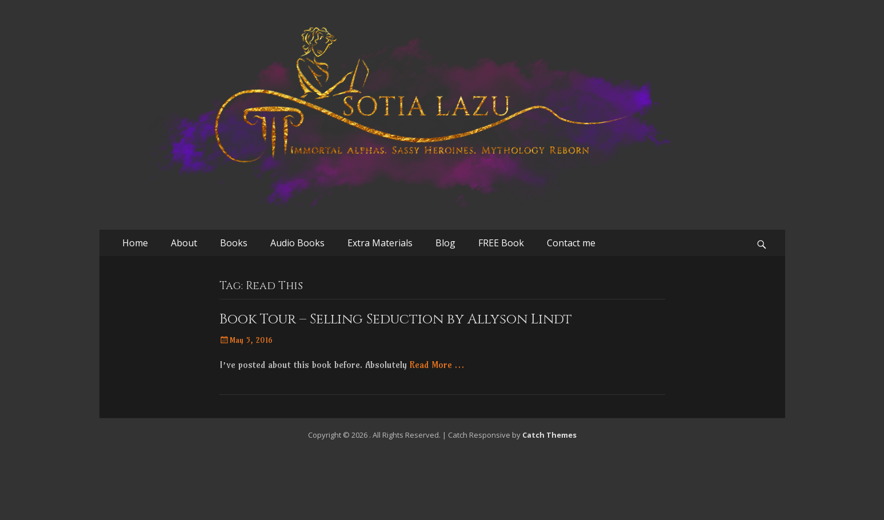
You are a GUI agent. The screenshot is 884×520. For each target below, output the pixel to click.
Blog (445, 243)
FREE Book (501, 243)
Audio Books (297, 243)
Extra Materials (380, 243)
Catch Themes (549, 435)
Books (233, 243)
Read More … (437, 364)
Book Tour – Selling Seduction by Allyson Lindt (395, 319)
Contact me (571, 243)
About (184, 243)
